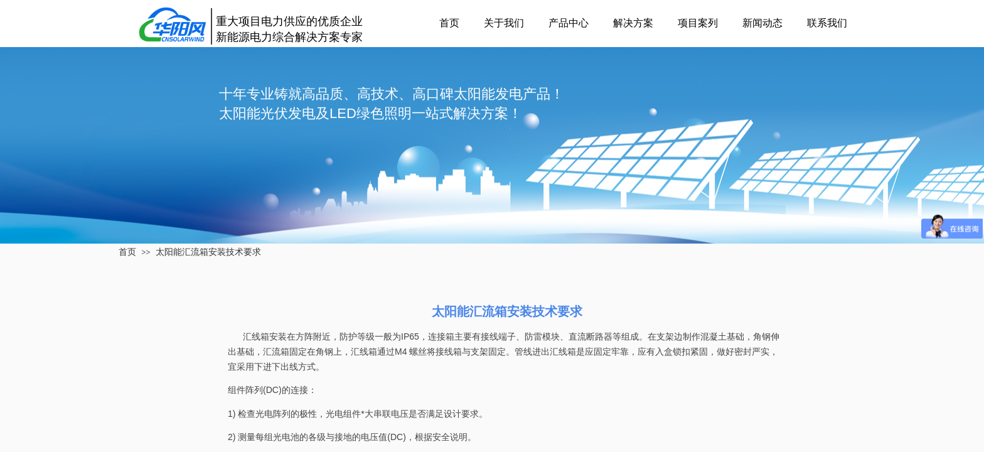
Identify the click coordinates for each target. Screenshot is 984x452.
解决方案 (633, 23)
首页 (449, 23)
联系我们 (827, 23)
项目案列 (698, 23)
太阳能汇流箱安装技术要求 (208, 252)
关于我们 (504, 23)
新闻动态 (762, 23)
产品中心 (568, 23)
